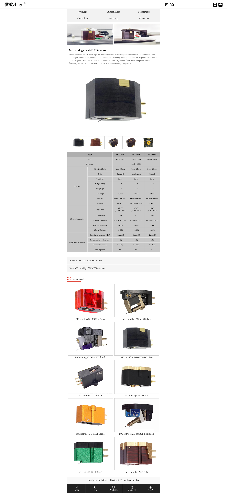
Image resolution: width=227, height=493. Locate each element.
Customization (113, 12)
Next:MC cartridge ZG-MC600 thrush (87, 268)
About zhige (82, 18)
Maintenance (144, 12)
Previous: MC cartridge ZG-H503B (85, 260)
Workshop (113, 18)
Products (83, 12)
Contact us (144, 18)
